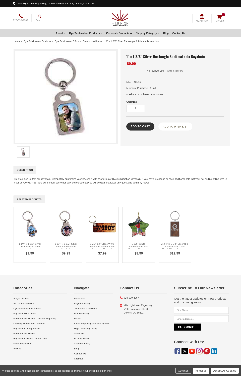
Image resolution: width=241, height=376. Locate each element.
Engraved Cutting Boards (26, 328)
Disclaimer (79, 298)
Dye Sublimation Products (85, 33)
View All (17, 348)
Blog (166, 33)
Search (39, 20)
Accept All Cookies (224, 370)
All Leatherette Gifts (23, 303)
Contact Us (178, 33)
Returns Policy (81, 313)
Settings (183, 370)
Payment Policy (82, 303)
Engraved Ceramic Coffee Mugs (30, 338)
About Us (79, 333)
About (61, 33)
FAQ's (77, 318)
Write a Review (175, 70)
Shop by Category (147, 33)
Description (25, 170)
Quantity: (131, 101)
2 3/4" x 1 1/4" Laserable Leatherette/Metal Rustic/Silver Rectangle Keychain (174, 247)
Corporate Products (119, 33)
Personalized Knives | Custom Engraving (34, 318)
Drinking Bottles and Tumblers (29, 323)
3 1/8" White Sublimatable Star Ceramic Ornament (138, 246)
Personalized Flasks (24, 333)
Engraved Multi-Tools (24, 313)
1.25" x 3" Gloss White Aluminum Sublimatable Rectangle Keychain (102, 246)
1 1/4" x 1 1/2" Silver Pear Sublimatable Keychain (66, 246)
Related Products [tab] (29, 199)
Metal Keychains (22, 343)
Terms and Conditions (85, 308)
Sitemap (78, 358)
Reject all (201, 370)
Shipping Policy (82, 343)
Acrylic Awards (21, 298)
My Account (202, 20)
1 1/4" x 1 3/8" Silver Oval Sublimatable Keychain (30, 246)
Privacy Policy (81, 338)
